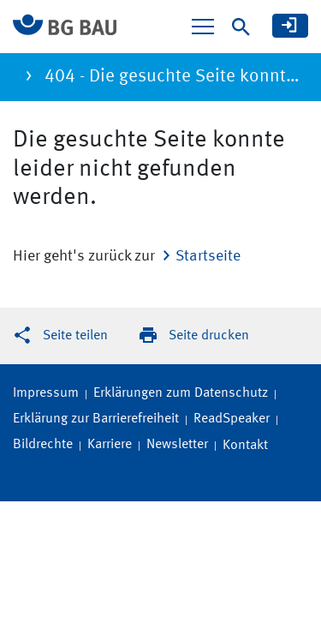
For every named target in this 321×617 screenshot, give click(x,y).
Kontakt (245, 445)
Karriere (109, 445)
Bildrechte (43, 445)
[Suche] (241, 27)
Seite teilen (75, 336)
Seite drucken (209, 336)
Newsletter (177, 445)
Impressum (46, 393)
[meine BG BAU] (290, 26)
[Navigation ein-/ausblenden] (203, 26)
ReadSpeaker (231, 419)
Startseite (208, 256)
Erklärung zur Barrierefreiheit (96, 419)
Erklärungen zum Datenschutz (180, 393)
